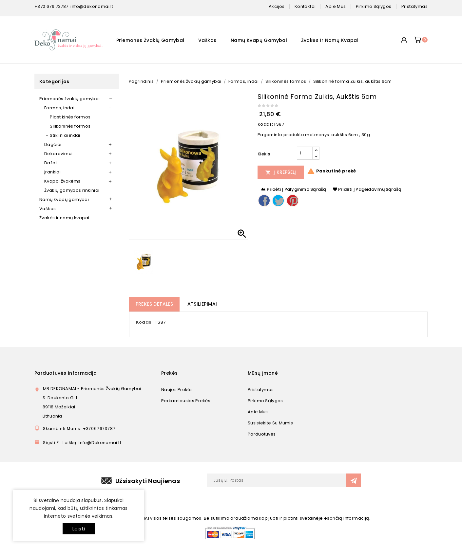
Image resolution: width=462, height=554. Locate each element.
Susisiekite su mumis (270, 423)
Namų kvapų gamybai (259, 40)
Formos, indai (59, 108)
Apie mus (258, 412)
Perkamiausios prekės (185, 401)
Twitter (278, 200)
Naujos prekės (177, 389)
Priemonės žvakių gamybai (150, 40)
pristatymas (414, 6)
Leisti (78, 528)
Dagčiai (53, 144)
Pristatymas (261, 389)
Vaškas (207, 40)
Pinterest (292, 200)
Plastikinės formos (70, 117)
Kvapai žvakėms (62, 181)
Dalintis (264, 200)
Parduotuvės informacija (65, 373)
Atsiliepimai (202, 304)
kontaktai (305, 6)
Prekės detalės (154, 304)
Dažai (50, 163)
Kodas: (265, 124)
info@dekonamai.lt (91, 6)
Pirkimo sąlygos (265, 401)
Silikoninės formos (70, 126)
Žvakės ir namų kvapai (329, 40)
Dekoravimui (58, 154)
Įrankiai (52, 172)
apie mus (335, 6)
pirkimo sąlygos (374, 6)
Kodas (143, 322)
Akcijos (277, 6)
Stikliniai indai (65, 135)
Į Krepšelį (280, 172)
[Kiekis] (305, 153)
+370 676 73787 (51, 6)
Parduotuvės (262, 434)
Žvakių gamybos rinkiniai (72, 190)
